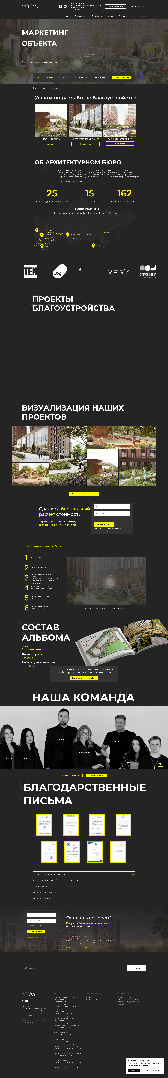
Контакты (142, 16)
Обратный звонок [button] (116, 6)
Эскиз (26, 646)
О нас (88, 997)
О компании (80, 16)
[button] (77, 64)
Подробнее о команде (68, 775)
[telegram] (65, 6)
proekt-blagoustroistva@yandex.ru (85, 5)
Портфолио (97, 16)
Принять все (134, 1070)
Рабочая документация (63, 1004)
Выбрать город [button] (137, 6)
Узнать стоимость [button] (121, 77)
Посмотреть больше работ (84, 494)
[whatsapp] (60, 6)
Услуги (110, 16)
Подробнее (51, 144)
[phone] (112, 513)
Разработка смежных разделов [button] (66, 1006)
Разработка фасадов (62, 1016)
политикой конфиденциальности (106, 531)
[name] (112, 506)
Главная (65, 16)
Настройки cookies (153, 1070)
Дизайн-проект (33, 654)
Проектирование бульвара (64, 1044)
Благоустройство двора (63, 1041)
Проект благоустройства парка (66, 1023)
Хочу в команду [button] (96, 775)
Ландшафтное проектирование (66, 1025)
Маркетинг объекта (51, 88)
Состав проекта (125, 16)
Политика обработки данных (33, 1018)
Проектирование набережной (66, 1046)
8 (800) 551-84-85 (78, 3)
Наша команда (92, 999)
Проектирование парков (64, 1013)
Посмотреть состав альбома (84, 678)
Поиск (137, 968)
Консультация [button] (100, 77)
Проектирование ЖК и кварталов (67, 1067)
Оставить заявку (104, 524)
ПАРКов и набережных (120, 139)
